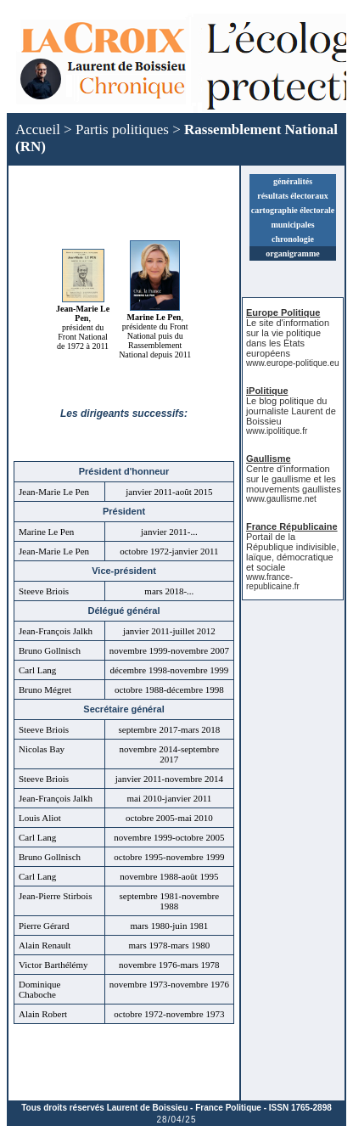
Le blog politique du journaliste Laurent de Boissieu (291, 411)
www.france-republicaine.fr (273, 581)
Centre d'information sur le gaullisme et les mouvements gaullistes (293, 479)
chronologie (293, 239)
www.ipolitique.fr (276, 431)
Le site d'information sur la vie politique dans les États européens (287, 338)
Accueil (37, 129)
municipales (292, 224)
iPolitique (267, 390)
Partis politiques (122, 129)
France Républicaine (292, 526)
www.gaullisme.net (281, 499)
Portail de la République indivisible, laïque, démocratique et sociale (292, 552)
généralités (292, 181)
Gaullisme (268, 458)
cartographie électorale (293, 210)
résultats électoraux (292, 195)
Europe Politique (283, 312)
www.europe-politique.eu (292, 363)
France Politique (228, 1107)
